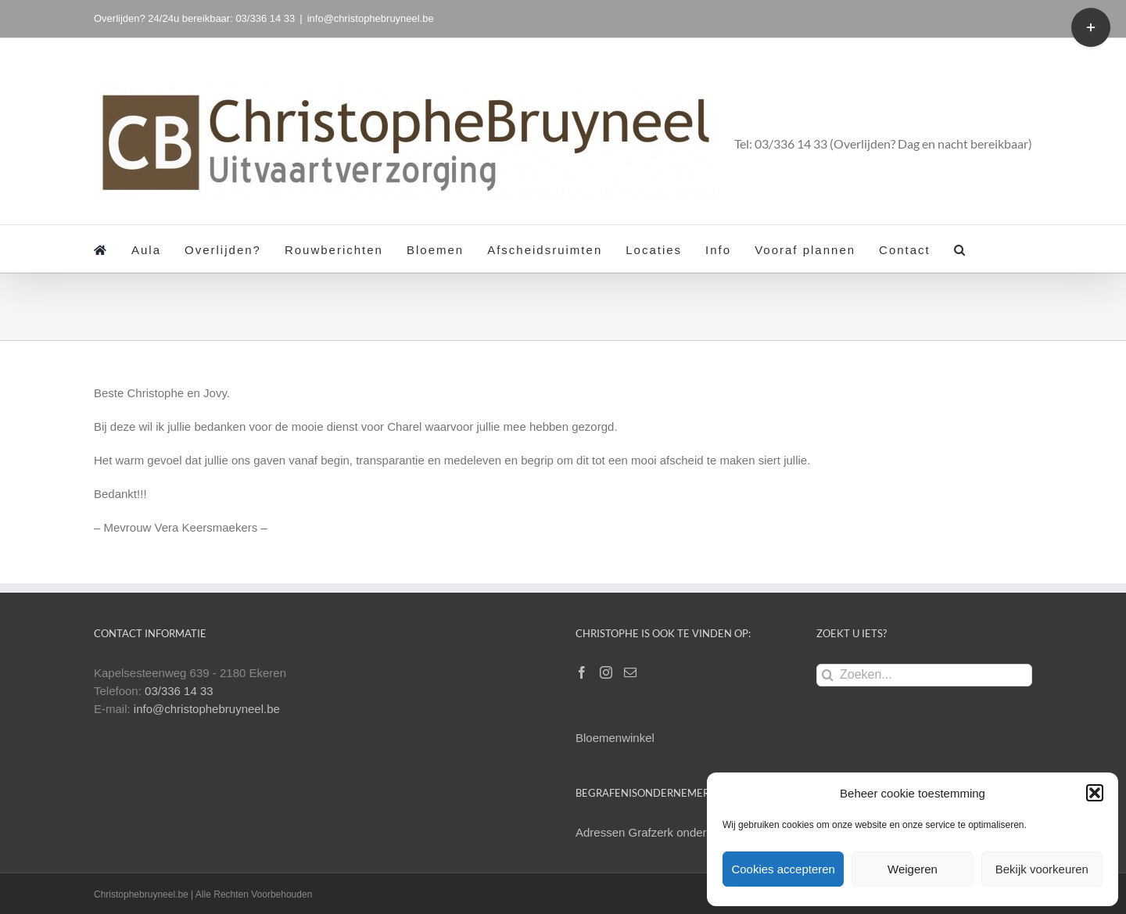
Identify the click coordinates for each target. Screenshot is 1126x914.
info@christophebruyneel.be (370, 18)
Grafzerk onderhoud (681, 832)
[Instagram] (606, 672)
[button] (1095, 793)
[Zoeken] (827, 675)
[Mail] (630, 672)
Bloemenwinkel (615, 737)
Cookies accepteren (783, 869)
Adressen (602, 832)
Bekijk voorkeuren (1041, 869)
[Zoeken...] (924, 675)
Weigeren (913, 869)
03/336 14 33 (179, 690)
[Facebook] (582, 672)
